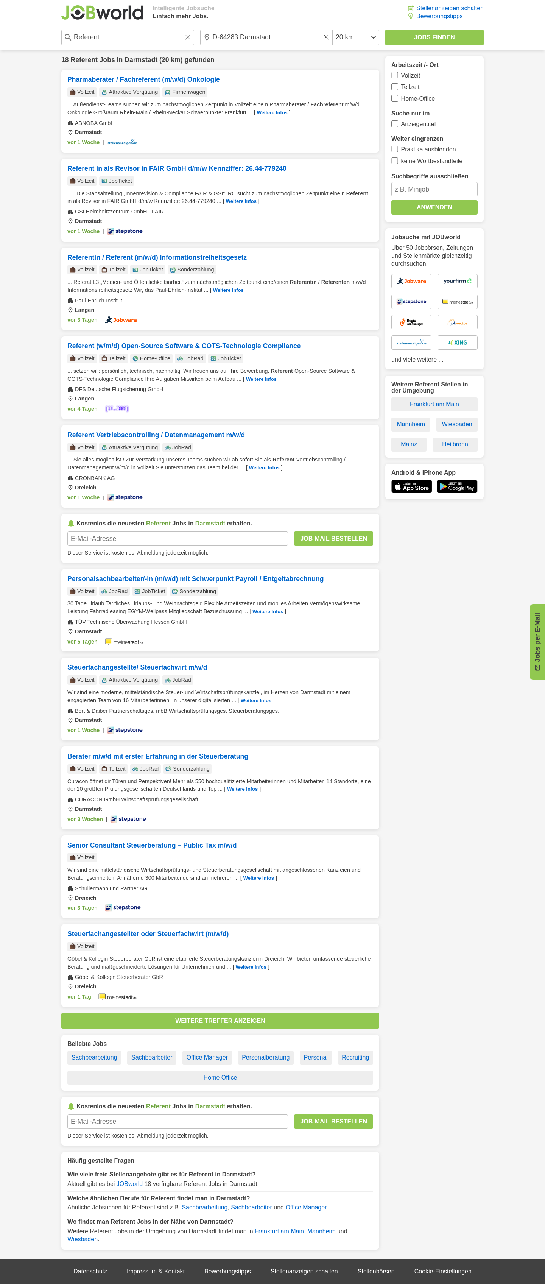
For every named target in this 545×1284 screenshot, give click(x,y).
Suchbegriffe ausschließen (430, 176)
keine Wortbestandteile (431, 161)
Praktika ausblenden (428, 149)
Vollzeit (410, 75)
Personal (316, 1057)
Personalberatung (266, 1057)
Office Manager (207, 1057)
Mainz (409, 444)
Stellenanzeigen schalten (450, 8)
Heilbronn (455, 444)
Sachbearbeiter (152, 1057)
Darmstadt (141, 60)
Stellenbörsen (376, 1271)
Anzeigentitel (418, 124)
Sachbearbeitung (94, 1057)
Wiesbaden (82, 1239)
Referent (83, 60)
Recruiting (355, 1057)
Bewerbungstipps (439, 16)
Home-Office (418, 98)
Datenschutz (90, 1271)
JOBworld (130, 1184)
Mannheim (321, 1231)
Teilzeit (410, 87)
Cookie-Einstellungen (443, 1271)
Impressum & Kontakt (156, 1271)
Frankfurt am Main (279, 1231)
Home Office (220, 1077)
